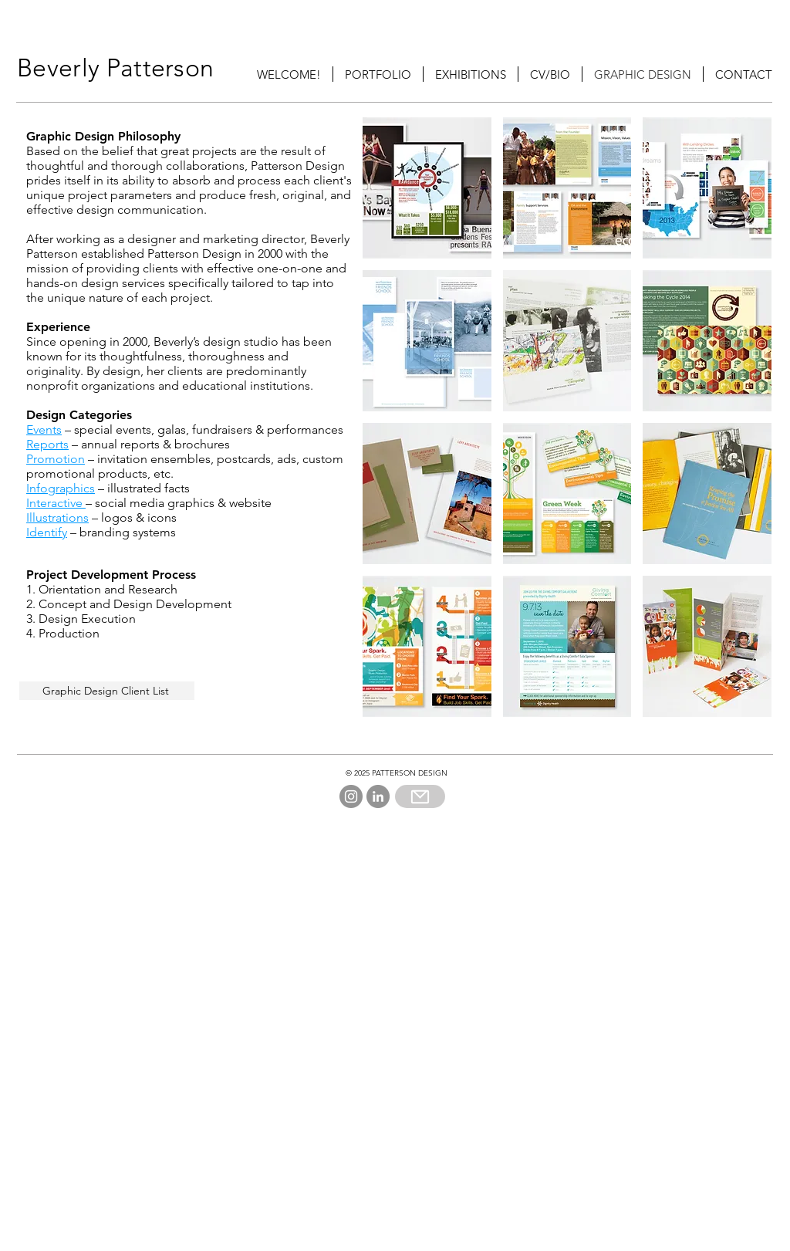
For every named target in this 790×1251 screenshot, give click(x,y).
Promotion (55, 458)
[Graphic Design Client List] (106, 690)
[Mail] (420, 796)
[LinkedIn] (378, 796)
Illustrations (57, 517)
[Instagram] (351, 796)
